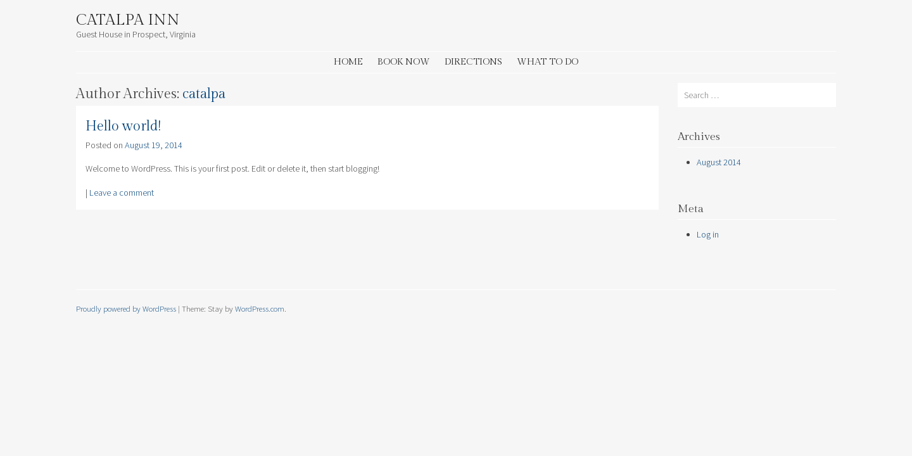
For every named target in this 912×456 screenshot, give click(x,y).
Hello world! (123, 126)
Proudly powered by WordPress (126, 308)
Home (348, 61)
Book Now (403, 61)
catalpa (203, 94)
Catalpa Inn (128, 20)
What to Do (547, 61)
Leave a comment (121, 192)
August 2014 (719, 162)
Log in (708, 234)
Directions (473, 61)
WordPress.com (259, 308)
